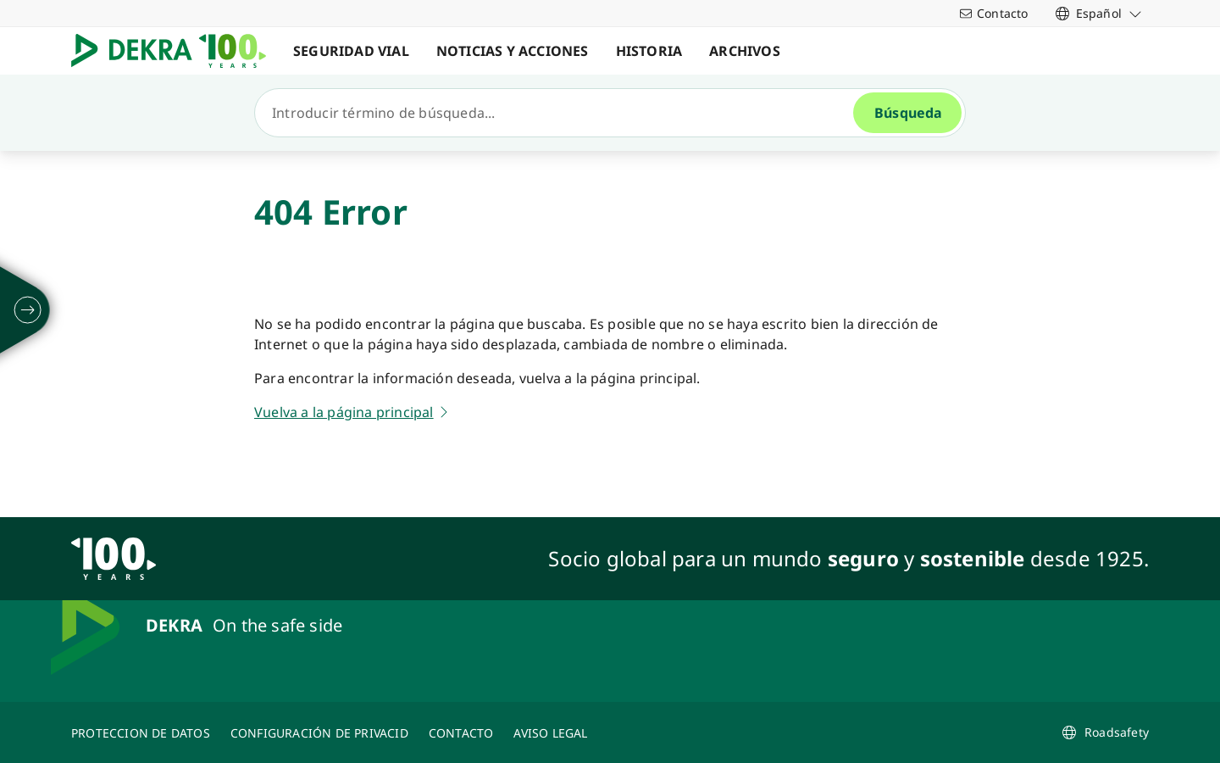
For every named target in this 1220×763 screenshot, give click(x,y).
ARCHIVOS (744, 51)
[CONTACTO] (461, 732)
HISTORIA (649, 51)
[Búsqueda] (561, 112)
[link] (1098, 13)
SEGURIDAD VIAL (351, 51)
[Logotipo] (175, 51)
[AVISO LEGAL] (550, 732)
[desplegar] (28, 310)
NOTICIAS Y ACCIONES (512, 51)
